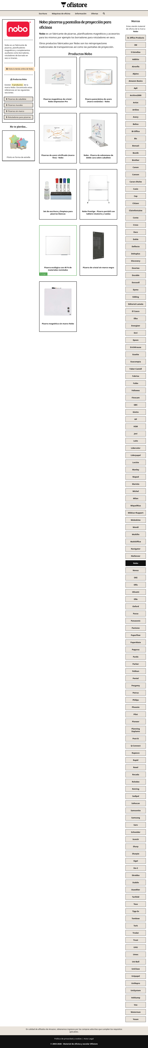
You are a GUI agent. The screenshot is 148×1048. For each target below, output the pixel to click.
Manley (135, 469)
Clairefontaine (135, 210)
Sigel (135, 861)
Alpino (136, 73)
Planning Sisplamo (136, 730)
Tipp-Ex (135, 911)
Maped (136, 476)
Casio (135, 189)
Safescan (136, 803)
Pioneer (135, 721)
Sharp (135, 846)
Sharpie (135, 853)
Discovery (135, 261)
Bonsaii (135, 145)
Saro (136, 825)
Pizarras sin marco (15, 111)
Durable (135, 275)
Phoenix (135, 707)
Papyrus (135, 649)
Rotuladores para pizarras (18, 117)
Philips (136, 700)
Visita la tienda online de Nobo (19, 69)
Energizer (135, 325)
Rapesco (136, 753)
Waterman (136, 1012)
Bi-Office (136, 131)
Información (80, 13)
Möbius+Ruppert (136, 512)
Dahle (135, 239)
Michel (136, 491)
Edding (136, 297)
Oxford (135, 606)
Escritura (43, 13)
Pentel (136, 678)
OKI (135, 577)
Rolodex (135, 781)
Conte (135, 217)
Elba (136, 318)
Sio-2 (135, 868)
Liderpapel (136, 455)
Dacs (135, 232)
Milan (135, 498)
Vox (135, 1005)
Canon (136, 167)
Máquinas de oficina (61, 13)
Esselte (135, 354)
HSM (136, 426)
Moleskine (135, 520)
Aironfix (135, 66)
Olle (136, 599)
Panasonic (135, 620)
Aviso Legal (89, 1038)
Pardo (135, 656)
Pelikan (135, 671)
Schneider (135, 832)
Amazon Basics (136, 81)
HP (135, 419)
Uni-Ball (135, 961)
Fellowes (136, 390)
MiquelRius (136, 505)
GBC (135, 405)
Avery (135, 117)
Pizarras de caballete (16, 99)
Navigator (135, 548)
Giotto (136, 412)
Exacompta (136, 361)
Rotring (135, 789)
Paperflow (135, 635)
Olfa (136, 584)
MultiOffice (135, 541)
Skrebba (135, 875)
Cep (135, 196)
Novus (136, 570)
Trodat (136, 933)
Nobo (135, 563)
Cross (135, 225)
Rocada (135, 774)
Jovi (135, 433)
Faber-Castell (136, 369)
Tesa (136, 904)
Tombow (136, 918)
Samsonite (136, 810)
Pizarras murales (14, 105)
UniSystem (136, 990)
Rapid (135, 760)
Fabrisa (135, 376)
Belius (135, 124)
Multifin (135, 534)
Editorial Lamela (135, 304)
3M (135, 45)
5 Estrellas (135, 52)
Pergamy (136, 685)
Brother (135, 160)
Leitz (135, 440)
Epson (135, 340)
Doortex (135, 268)
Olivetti (135, 592)
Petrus (136, 692)
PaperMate (136, 642)
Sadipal (135, 796)
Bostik (136, 153)
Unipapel (136, 976)
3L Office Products (135, 37)
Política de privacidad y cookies (68, 1038)
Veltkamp (135, 997)
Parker (136, 664)
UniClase (136, 969)
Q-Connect (136, 745)
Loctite (135, 462)
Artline (135, 109)
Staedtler (135, 889)
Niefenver (135, 556)
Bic (135, 138)
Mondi (136, 527)
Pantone (136, 628)
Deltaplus (135, 253)
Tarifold (135, 897)
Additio (135, 59)
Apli (135, 88)
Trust (135, 940)
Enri (135, 333)
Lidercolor (135, 448)
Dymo (135, 289)
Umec (135, 954)
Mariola (135, 484)
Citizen (135, 203)
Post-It (136, 738)
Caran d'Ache (136, 181)
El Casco (135, 311)
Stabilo (135, 882)
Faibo (135, 383)
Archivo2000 (135, 95)
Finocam (136, 397)
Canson (135, 174)
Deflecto (136, 246)
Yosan (135, 1019)
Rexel (135, 767)
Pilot (136, 714)
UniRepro (135, 983)
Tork (136, 925)
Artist (135, 102)
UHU (136, 947)
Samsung (135, 817)
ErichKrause (135, 347)
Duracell (136, 282)
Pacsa (135, 613)
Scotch (136, 839)
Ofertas (94, 13)
